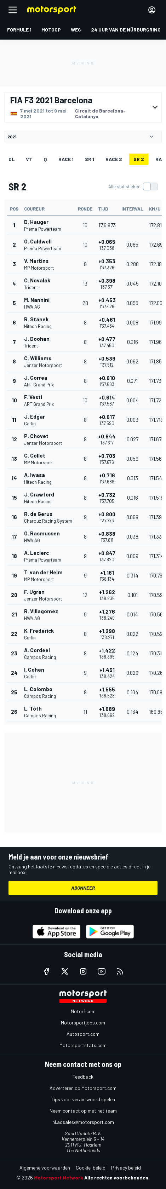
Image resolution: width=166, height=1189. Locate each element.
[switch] (133, 186)
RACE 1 (66, 159)
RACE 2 (113, 159)
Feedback (83, 1077)
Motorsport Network (58, 1177)
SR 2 (138, 159)
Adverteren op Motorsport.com (83, 1088)
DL (11, 159)
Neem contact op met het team (83, 1111)
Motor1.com (83, 1011)
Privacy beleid (126, 1168)
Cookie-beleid (90, 1168)
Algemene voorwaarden (44, 1168)
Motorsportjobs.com (83, 1022)
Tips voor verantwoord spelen (83, 1099)
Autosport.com (83, 1034)
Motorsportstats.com (83, 1045)
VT (29, 159)
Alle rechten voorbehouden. (117, 1177)
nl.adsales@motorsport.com (83, 1122)
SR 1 (89, 159)
